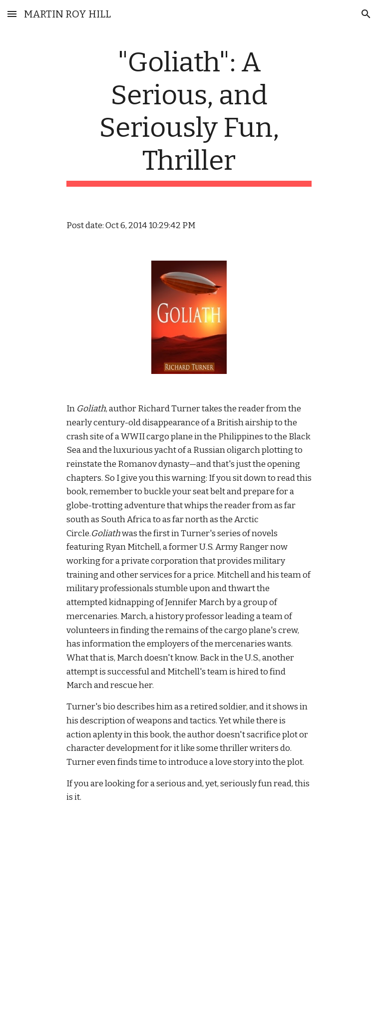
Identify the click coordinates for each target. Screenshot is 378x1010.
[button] (12, 13)
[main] (189, 116)
